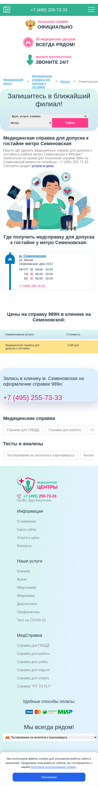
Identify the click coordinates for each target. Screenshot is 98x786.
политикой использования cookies (53, 767)
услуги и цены (43, 166)
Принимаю (49, 777)
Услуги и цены (28, 538)
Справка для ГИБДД (33, 645)
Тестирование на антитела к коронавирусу (40, 455)
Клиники (23, 571)
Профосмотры (28, 612)
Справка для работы (33, 653)
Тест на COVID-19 (31, 620)
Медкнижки (26, 595)
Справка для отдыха (33, 670)
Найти (70, 123)
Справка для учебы (32, 662)
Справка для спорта (33, 678)
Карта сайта (26, 529)
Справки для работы (65, 430)
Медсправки (26, 587)
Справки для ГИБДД (23, 430)
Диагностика (27, 604)
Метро (65, 81)
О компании (26, 521)
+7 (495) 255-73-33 (49, 10)
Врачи (22, 579)
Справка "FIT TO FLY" (34, 686)
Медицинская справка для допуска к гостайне (42, 81)
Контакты (24, 546)
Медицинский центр (13, 81)
